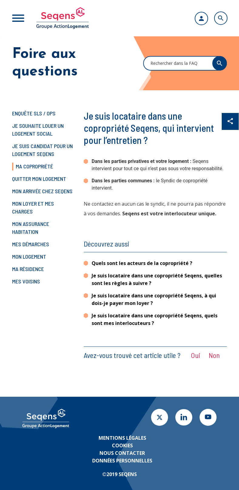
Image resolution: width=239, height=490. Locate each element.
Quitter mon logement (39, 178)
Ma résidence (28, 269)
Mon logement (29, 256)
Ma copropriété (34, 166)
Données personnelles (122, 460)
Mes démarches (30, 244)
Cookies (122, 445)
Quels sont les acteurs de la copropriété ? (142, 263)
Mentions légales (122, 438)
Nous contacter (122, 453)
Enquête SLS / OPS (34, 113)
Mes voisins (26, 281)
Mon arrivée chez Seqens (42, 191)
